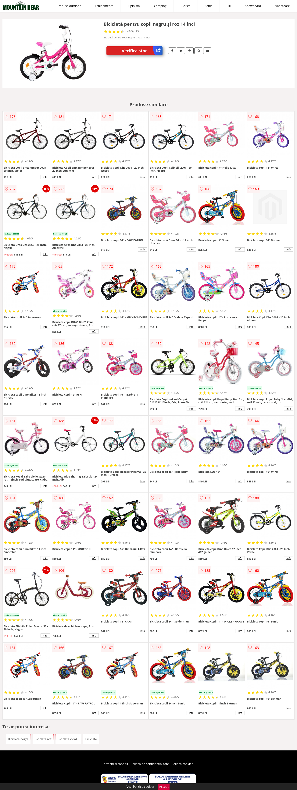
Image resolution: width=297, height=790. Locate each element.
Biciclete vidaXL (68, 739)
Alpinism (133, 6)
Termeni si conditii (115, 764)
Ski (229, 6)
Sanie (209, 6)
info (45, 177)
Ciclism (186, 6)
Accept (164, 787)
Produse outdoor (69, 6)
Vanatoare (282, 6)
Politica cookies (182, 764)
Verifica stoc (142, 50)
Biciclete (91, 739)
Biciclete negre (18, 739)
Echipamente (104, 6)
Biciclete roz (43, 739)
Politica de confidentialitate (150, 764)
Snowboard (253, 6)
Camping (160, 6)
